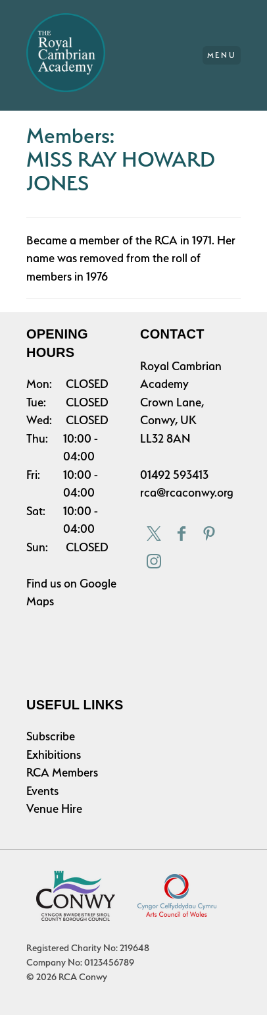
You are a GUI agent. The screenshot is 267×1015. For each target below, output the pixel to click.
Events (42, 791)
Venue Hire (54, 808)
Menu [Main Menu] (222, 55)
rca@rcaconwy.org (186, 492)
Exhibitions (53, 754)
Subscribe (50, 736)
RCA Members (62, 772)
